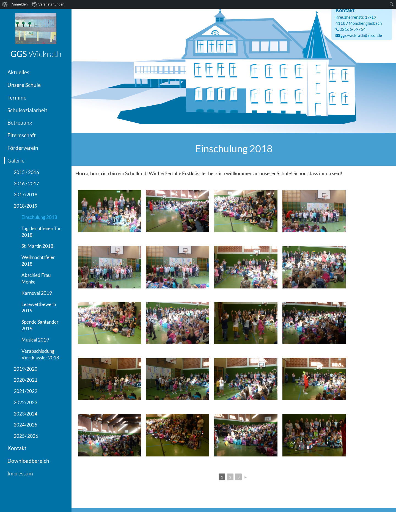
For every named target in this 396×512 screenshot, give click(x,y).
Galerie (15, 160)
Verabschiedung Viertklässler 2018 (40, 354)
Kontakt (16, 448)
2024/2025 (25, 425)
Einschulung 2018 (39, 217)
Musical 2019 (35, 340)
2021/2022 (25, 391)
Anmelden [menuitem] (20, 4)
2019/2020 (25, 369)
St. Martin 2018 (37, 246)
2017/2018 (25, 194)
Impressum (20, 473)
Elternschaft (21, 135)
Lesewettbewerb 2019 (38, 307)
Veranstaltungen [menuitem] (48, 4)
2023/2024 (25, 414)
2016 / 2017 (26, 183)
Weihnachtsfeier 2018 (38, 260)
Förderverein (22, 148)
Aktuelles (18, 72)
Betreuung (19, 122)
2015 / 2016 (26, 172)
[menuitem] (5, 4)
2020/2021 (25, 380)
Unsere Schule (24, 85)
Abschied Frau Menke (36, 278)
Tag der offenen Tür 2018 (41, 231)
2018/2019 (25, 206)
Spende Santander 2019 (40, 325)
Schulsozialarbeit (27, 110)
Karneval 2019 (36, 293)
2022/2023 (25, 402)
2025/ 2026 (26, 436)
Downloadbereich (28, 461)
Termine (16, 97)
